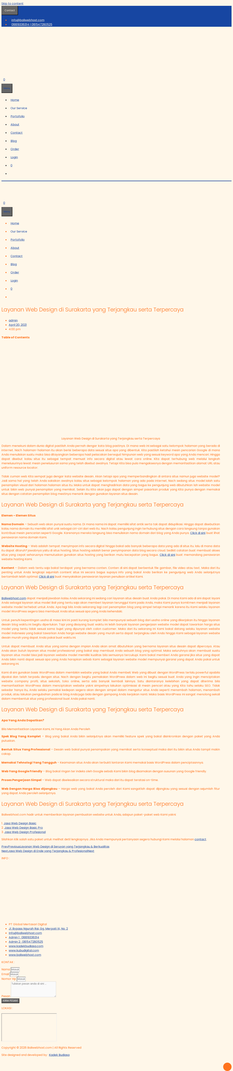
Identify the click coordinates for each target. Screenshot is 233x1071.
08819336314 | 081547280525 (31, 24)
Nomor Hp (9, 979)
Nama (6, 969)
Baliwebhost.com (13, 598)
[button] (20, 108)
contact (200, 839)
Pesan (6, 996)
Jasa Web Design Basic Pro (23, 828)
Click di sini (198, 533)
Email (5, 974)
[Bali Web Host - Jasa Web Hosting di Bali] (29, 1027)
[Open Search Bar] (3, 71)
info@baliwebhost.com (27, 20)
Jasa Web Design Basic (20, 823)
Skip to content (12, 3)
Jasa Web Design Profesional (25, 832)
